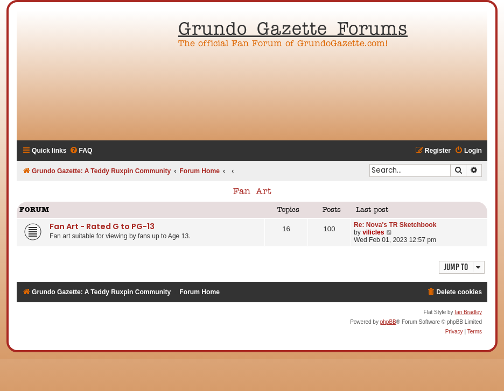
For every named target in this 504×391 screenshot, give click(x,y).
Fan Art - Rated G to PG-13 (102, 226)
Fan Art (252, 192)
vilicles (373, 232)
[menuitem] (81, 151)
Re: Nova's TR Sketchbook (395, 225)
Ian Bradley (468, 312)
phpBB (388, 322)
